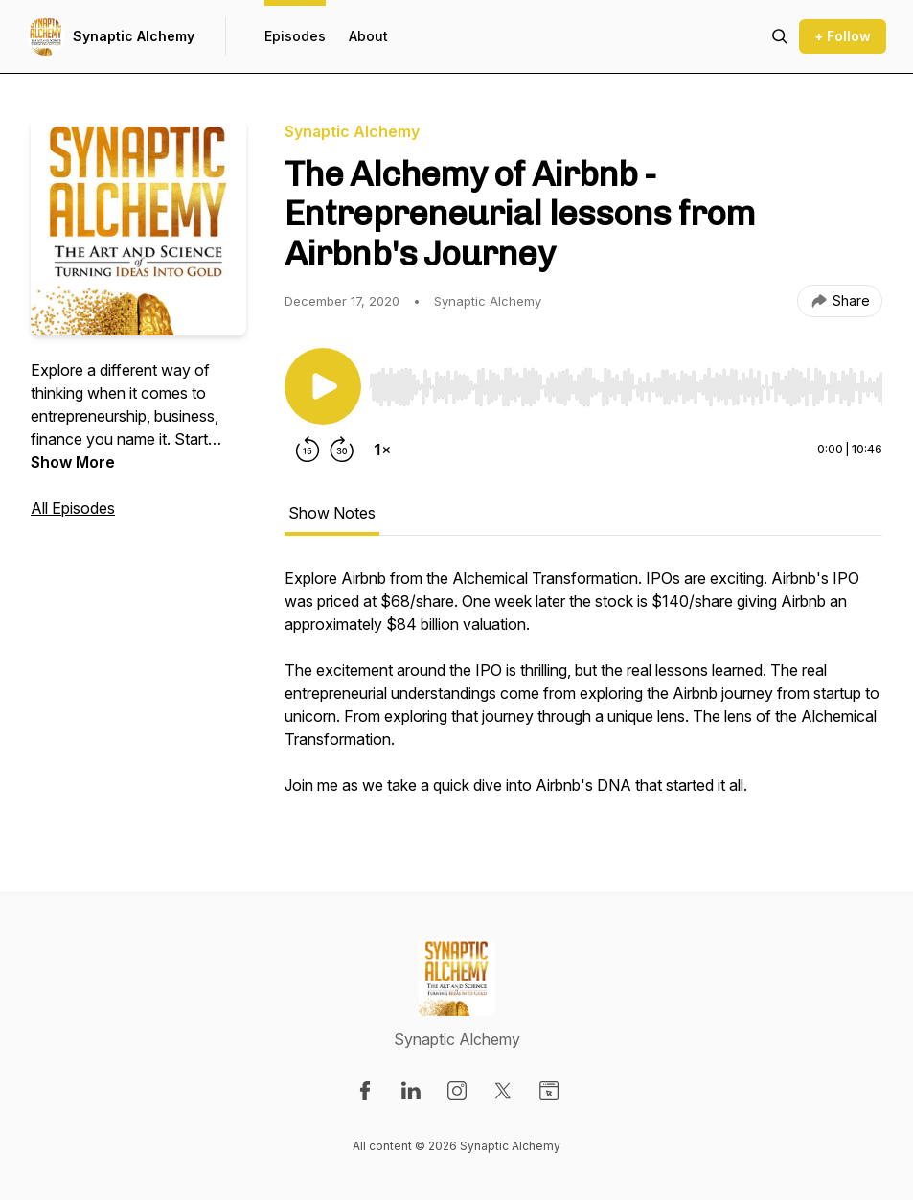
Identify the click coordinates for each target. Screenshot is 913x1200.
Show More (73, 462)
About (368, 36)
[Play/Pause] (323, 386)
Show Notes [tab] (332, 512)
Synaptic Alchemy (133, 36)
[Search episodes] (779, 36)
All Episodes (73, 508)
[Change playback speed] (382, 449)
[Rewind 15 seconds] (307, 449)
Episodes (295, 36)
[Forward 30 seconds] (342, 449)
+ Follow (842, 36)
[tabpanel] (583, 691)
